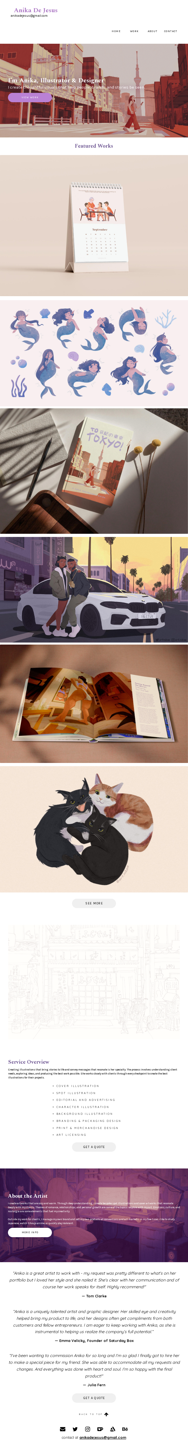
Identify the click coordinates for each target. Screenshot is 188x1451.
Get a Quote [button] (94, 1147)
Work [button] (134, 31)
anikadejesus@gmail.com (102, 1437)
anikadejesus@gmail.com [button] (29, 16)
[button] (94, 1414)
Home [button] (116, 31)
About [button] (153, 31)
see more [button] (94, 903)
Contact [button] (171, 31)
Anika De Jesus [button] (36, 10)
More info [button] (30, 1232)
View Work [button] (30, 97)
